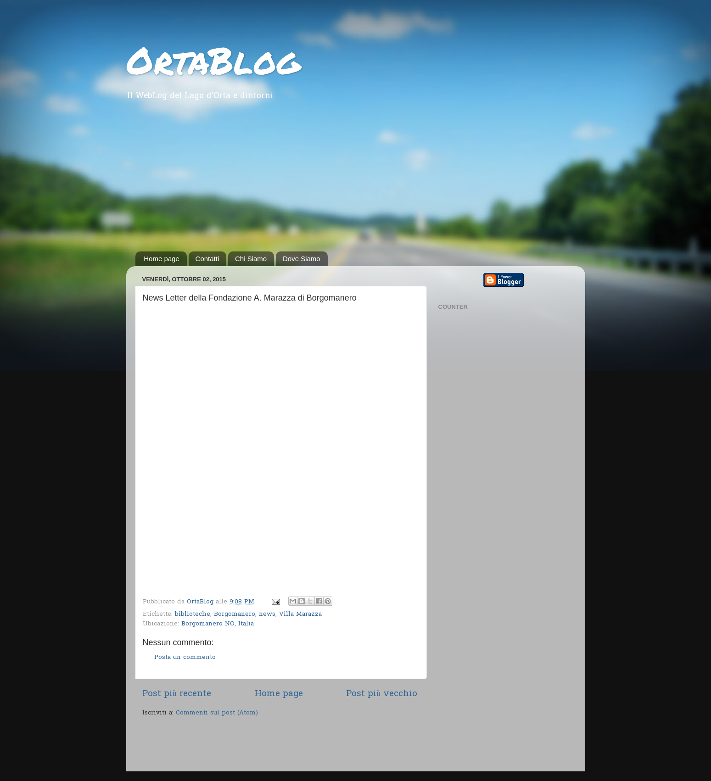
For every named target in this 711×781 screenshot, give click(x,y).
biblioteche (192, 614)
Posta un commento (185, 657)
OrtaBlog (213, 59)
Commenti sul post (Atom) (217, 713)
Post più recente (176, 694)
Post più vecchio (381, 694)
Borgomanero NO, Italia (217, 624)
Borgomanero (234, 614)
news (267, 614)
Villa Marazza (300, 614)
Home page (161, 258)
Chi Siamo (251, 258)
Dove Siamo (301, 258)
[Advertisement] (355, 182)
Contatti (207, 258)
